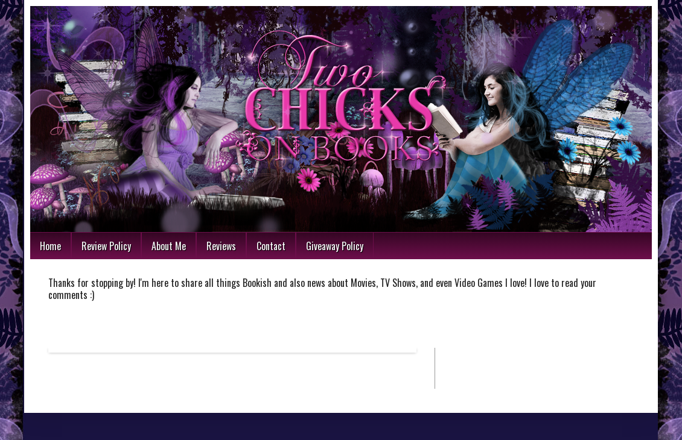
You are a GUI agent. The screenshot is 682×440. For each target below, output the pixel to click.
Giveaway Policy (334, 246)
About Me (168, 246)
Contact (271, 246)
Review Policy (106, 246)
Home (50, 246)
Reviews (221, 246)
